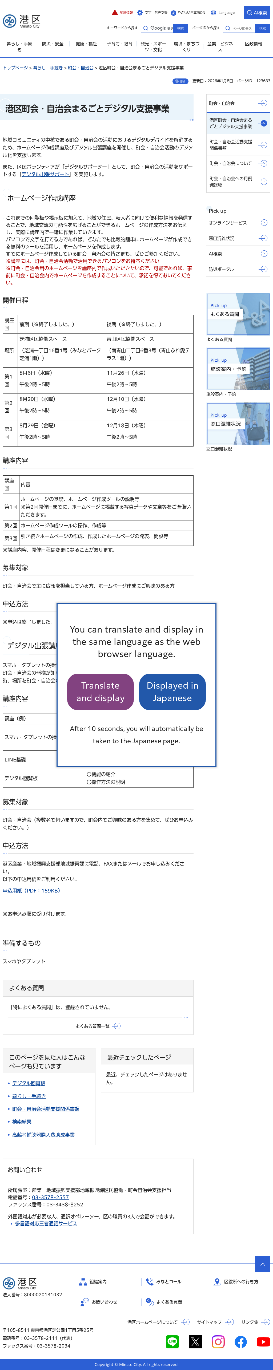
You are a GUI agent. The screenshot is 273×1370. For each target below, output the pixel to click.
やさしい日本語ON (191, 12)
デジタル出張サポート (45, 174)
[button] (122, 12)
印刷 (182, 81)
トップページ (15, 68)
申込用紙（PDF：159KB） (33, 890)
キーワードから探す (145, 28)
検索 (262, 28)
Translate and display (100, 691)
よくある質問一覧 (92, 1026)
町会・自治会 (81, 68)
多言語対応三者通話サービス (46, 1223)
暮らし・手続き (48, 68)
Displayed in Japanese (173, 691)
